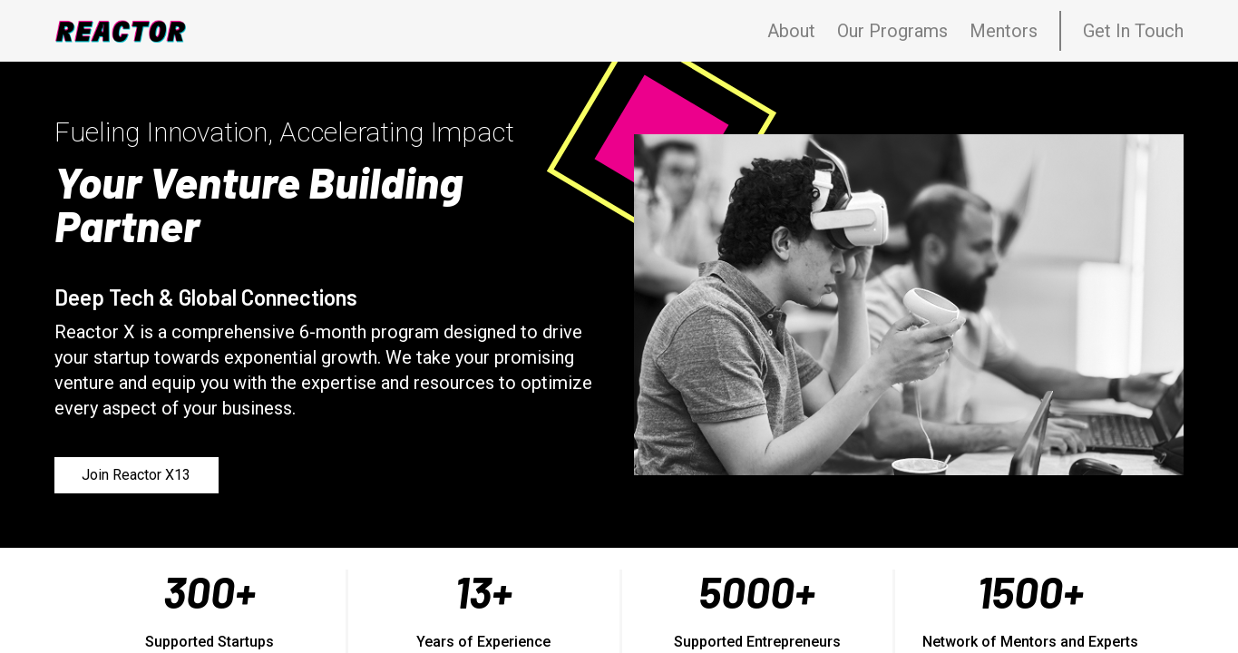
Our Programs (892, 31)
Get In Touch (1133, 31)
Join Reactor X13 (136, 474)
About (791, 31)
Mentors (1004, 31)
